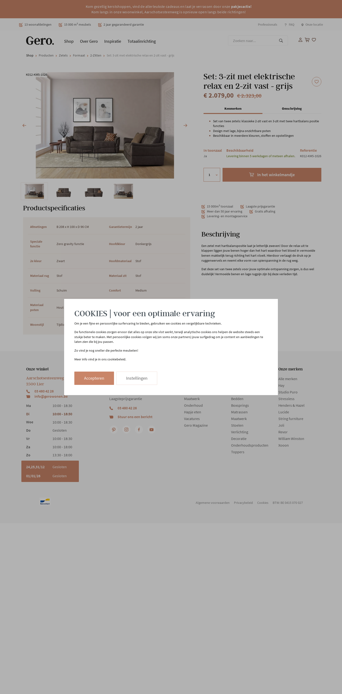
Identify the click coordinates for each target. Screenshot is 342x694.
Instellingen (136, 378)
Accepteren (94, 378)
